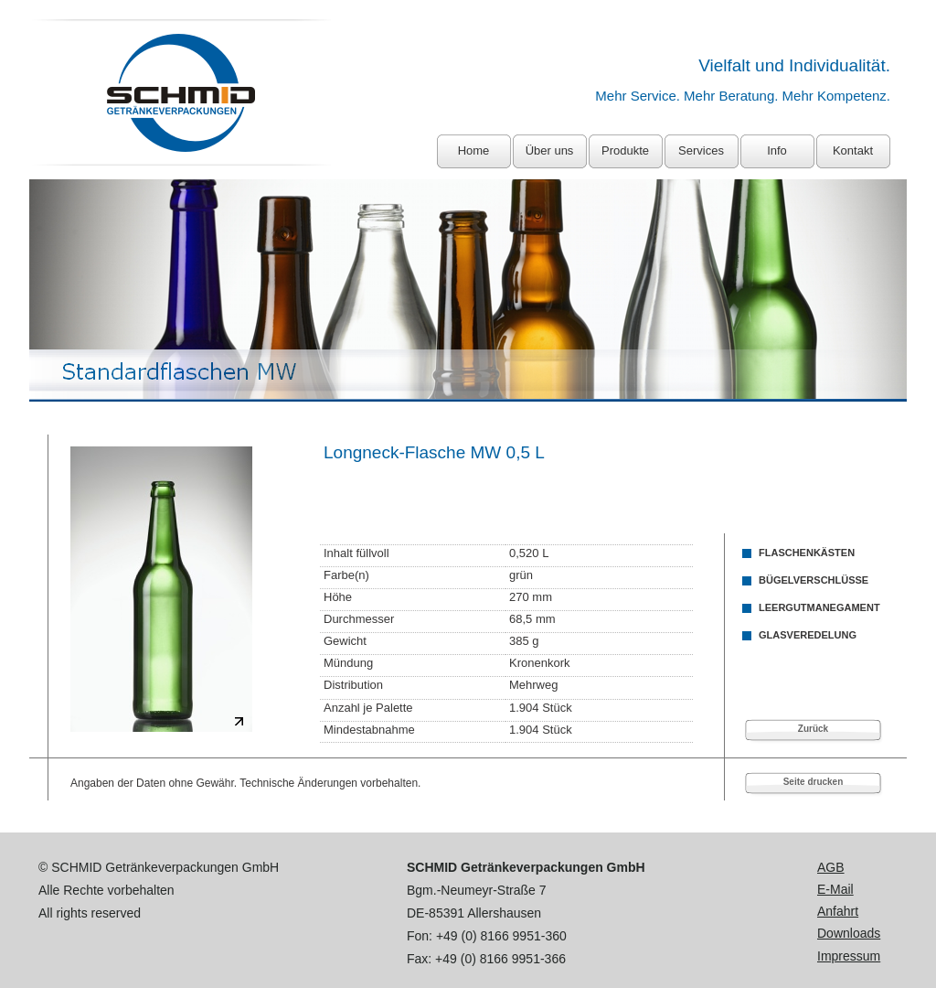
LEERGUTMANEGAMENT (819, 607)
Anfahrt (837, 911)
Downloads (848, 933)
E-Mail (835, 889)
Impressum (848, 956)
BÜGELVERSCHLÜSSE (813, 580)
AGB (831, 867)
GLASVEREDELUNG (807, 634)
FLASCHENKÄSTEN (807, 552)
